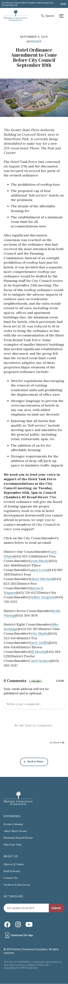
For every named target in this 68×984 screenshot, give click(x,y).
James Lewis (38, 570)
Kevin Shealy (39, 561)
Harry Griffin (39, 643)
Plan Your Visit (12, 844)
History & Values (14, 864)
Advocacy (34, 41)
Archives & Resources (17, 884)
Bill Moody (37, 652)
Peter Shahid (39, 633)
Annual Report (11, 967)
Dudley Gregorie (42, 597)
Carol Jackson (40, 661)
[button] (60, 16)
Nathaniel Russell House (18, 837)
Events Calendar (13, 824)
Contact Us (10, 877)
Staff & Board (12, 871)
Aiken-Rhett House (15, 831)
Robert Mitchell (41, 579)
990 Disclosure (29, 967)
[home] (15, 16)
